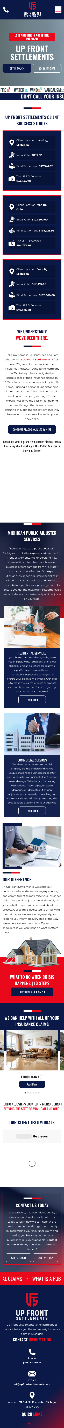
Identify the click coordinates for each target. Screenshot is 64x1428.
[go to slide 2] (28, 1092)
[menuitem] (32, 1376)
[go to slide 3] (30, 1092)
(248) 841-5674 (32, 1314)
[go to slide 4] (33, 1092)
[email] (54, 1423)
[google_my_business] (36, 1423)
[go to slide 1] (25, 1092)
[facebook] (24, 1423)
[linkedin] (30, 1423)
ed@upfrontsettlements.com (32, 1336)
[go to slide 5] (36, 1092)
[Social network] (42, 1423)
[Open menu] (58, 9)
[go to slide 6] (39, 1092)
